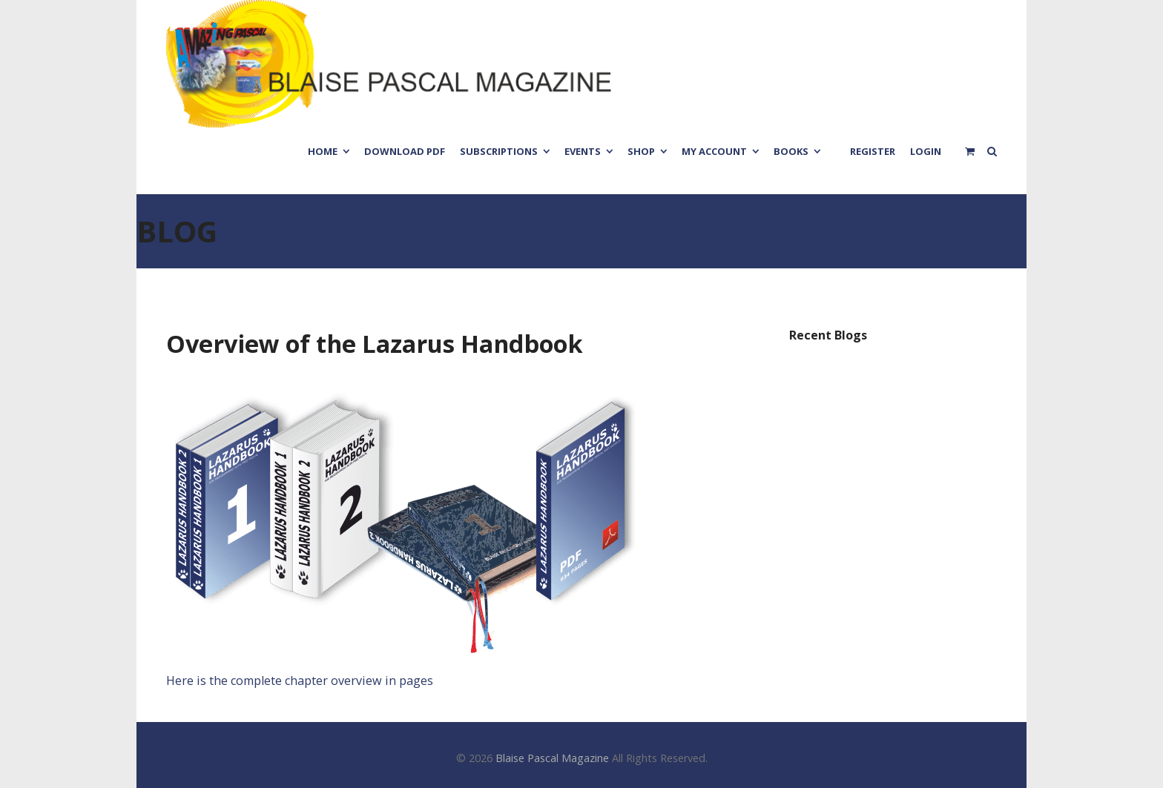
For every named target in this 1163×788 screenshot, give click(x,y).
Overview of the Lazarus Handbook (374, 343)
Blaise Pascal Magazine (552, 758)
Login (925, 151)
